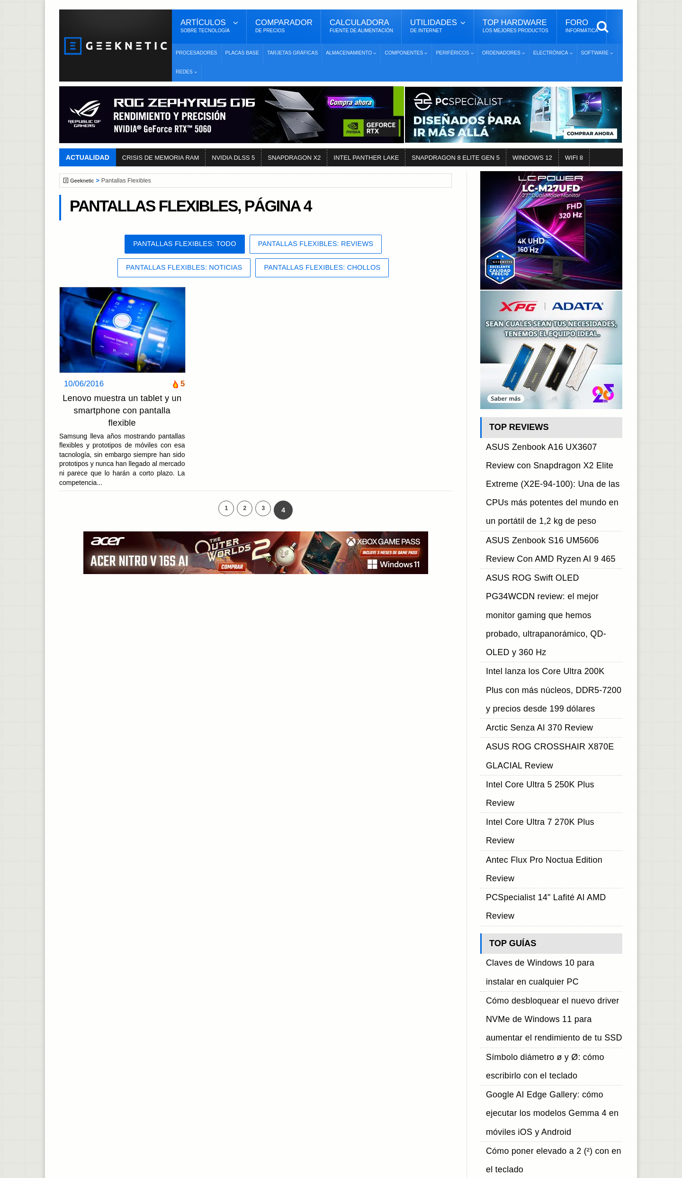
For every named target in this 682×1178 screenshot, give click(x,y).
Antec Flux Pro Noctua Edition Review (547, 634)
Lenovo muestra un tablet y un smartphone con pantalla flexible (122, 412)
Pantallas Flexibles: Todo (177, 244)
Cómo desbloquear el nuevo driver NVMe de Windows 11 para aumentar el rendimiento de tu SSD (552, 715)
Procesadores (196, 52)
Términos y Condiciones (115, 1027)
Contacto (90, 1060)
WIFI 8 (574, 157)
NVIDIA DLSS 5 (233, 157)
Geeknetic (84, 180)
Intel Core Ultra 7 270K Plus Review (544, 624)
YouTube (491, 1043)
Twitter (488, 1027)
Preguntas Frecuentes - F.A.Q (124, 1043)
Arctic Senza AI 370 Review (530, 580)
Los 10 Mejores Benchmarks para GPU (336, 1137)
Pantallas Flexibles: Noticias (176, 269)
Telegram (492, 1060)
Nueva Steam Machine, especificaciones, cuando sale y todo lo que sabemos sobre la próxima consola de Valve (553, 821)
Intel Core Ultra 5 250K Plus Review (544, 613)
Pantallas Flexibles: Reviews (322, 244)
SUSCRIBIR (493, 1110)
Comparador (284, 26)
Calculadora (361, 26)
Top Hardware (515, 26)
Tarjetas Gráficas (292, 52)
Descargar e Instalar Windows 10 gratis (337, 1037)
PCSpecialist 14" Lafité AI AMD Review (549, 645)
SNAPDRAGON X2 (294, 157)
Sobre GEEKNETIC (107, 1010)
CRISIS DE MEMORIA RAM (160, 157)
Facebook (493, 1010)
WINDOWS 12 (532, 157)
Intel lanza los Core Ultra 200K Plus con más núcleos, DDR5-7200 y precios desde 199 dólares (550, 559)
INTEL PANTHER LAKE (366, 157)
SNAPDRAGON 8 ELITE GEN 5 (456, 157)
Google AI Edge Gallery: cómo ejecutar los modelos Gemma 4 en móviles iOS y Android (551, 768)
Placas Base (242, 52)
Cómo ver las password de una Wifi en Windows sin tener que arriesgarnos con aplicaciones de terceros (551, 917)
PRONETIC (314, 1166)
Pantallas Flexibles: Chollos (329, 269)
